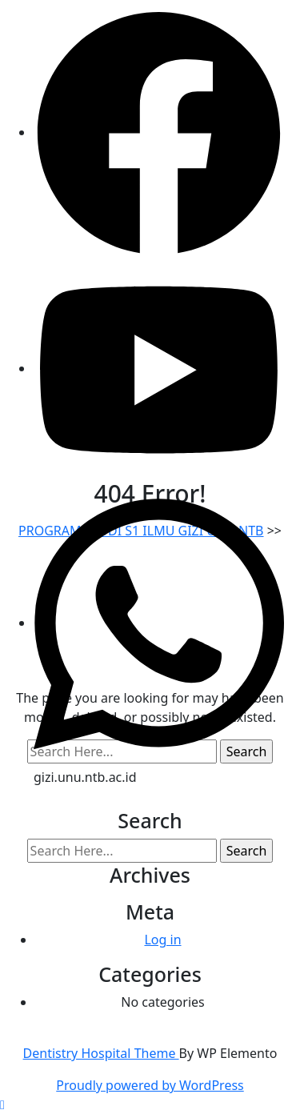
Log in (162, 939)
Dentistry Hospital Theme (101, 1053)
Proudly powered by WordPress (149, 1085)
